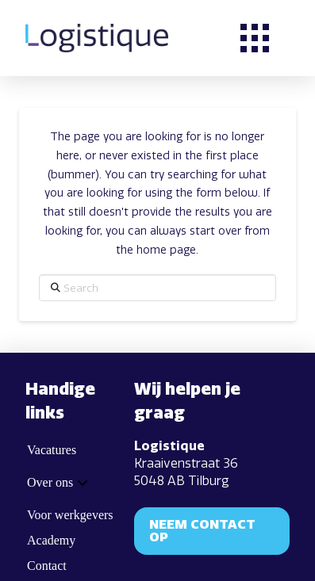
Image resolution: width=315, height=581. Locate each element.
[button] (255, 38)
